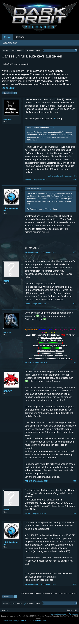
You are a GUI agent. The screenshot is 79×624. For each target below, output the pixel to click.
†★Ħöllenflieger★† (11, 209)
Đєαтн (6, 281)
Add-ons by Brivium (24, 621)
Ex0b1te (7, 332)
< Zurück (5, 93)
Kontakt (69, 610)
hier (55, 118)
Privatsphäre (73, 614)
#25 (74, 481)
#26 (74, 513)
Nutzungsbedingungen (58, 614)
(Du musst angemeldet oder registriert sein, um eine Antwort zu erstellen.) (49, 593)
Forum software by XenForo (22, 616)
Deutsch (5, 610)
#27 (74, 584)
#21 (74, 180)
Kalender (20, 37)
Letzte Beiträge (10, 42)
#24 (74, 362)
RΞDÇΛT (7, 391)
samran (7, 119)
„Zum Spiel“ (8, 87)
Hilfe (75, 610)
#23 (74, 304)
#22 (74, 252)
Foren (7, 37)
